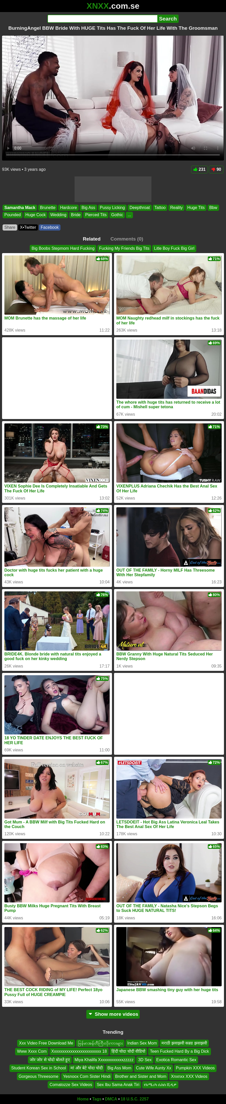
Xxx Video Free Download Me (46, 1043)
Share (9, 227)
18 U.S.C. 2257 (135, 1099)
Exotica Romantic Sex (176, 1060)
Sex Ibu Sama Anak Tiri (118, 1084)
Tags (96, 1099)
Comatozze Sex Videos (70, 1084)
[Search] (102, 19)
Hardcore (68, 207)
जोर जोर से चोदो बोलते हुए (50, 1060)
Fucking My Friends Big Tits (124, 248)
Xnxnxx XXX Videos (189, 1076)
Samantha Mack (19, 207)
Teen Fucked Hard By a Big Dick (179, 1051)
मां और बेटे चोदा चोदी (86, 1068)
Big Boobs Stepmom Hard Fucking (63, 248)
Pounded (12, 215)
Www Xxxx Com (32, 1051)
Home (83, 1099)
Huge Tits (196, 207)
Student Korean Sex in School (38, 1068)
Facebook (50, 227)
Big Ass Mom (119, 1068)
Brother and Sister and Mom (140, 1076)
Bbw (213, 207)
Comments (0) (126, 239)
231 (199, 169)
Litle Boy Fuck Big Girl (174, 248)
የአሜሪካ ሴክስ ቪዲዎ (160, 1084)
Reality (176, 207)
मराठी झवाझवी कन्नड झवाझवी (184, 1043)
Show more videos (113, 1014)
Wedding (58, 215)
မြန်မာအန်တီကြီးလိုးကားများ (100, 1043)
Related (91, 239)
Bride (75, 215)
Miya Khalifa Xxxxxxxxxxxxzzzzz (104, 1060)
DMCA (111, 1099)
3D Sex (144, 1060)
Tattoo (160, 207)
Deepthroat (139, 207)
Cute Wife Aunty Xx (153, 1068)
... (129, 215)
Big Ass (88, 207)
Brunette (47, 207)
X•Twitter (28, 227)
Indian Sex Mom (142, 1043)
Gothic (117, 215)
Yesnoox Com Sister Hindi (86, 1076)
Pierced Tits (96, 215)
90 (216, 169)
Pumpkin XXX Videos (195, 1068)
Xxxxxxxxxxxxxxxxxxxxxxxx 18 (79, 1051)
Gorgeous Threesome (38, 1076)
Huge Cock (35, 215)
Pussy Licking (112, 207)
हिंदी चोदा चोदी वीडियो (128, 1051)
